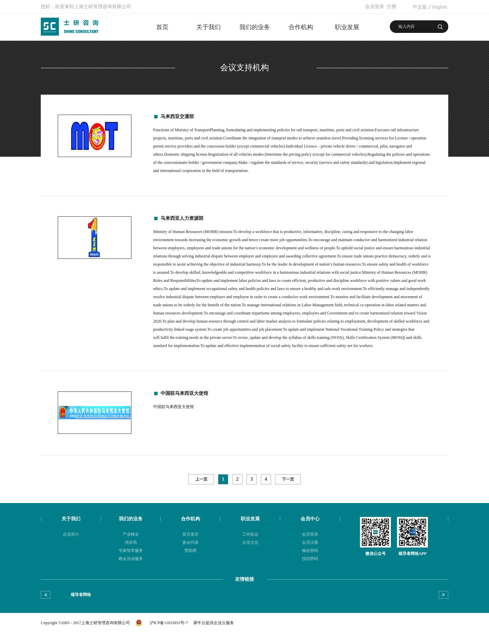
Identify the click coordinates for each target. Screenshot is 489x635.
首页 (162, 27)
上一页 (201, 479)
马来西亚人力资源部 (182, 218)
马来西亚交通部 (177, 116)
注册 (391, 6)
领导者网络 (81, 594)
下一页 (288, 479)
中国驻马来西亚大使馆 (184, 393)
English (439, 6)
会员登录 (374, 6)
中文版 (420, 6)
